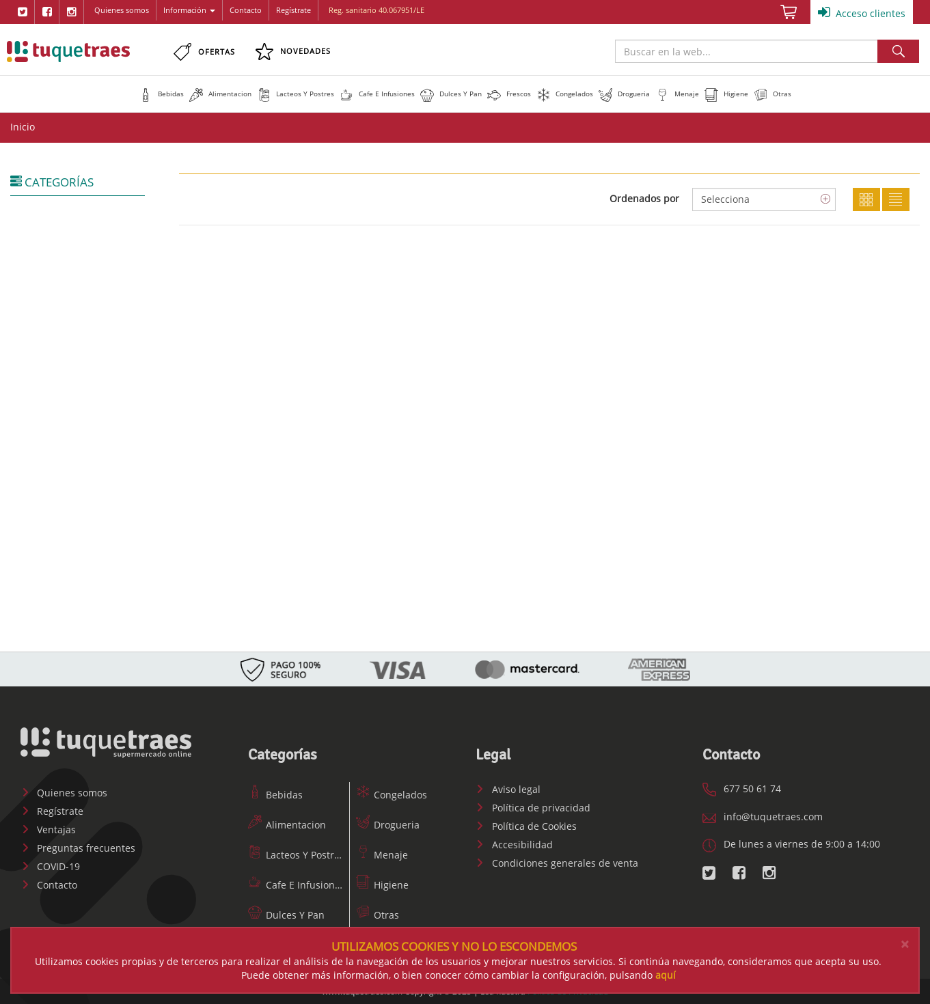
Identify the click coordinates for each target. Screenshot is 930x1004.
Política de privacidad (533, 807)
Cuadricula (866, 199)
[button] (161, 93)
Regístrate (293, 10)
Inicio (22, 126)
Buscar (898, 51)
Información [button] (189, 10)
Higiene (382, 884)
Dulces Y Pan (286, 914)
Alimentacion (287, 824)
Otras (377, 914)
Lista (896, 199)
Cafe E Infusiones (296, 884)
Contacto (246, 10)
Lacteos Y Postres (296, 854)
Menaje (382, 854)
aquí (665, 974)
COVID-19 (50, 866)
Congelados (391, 794)
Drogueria (388, 824)
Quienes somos (121, 10)
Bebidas (275, 794)
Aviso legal (508, 789)
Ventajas (48, 829)
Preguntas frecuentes (77, 847)
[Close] (905, 944)
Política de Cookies (526, 826)
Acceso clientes (861, 12)
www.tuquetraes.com (68, 51)
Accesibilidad (514, 844)
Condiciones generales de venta (557, 862)
